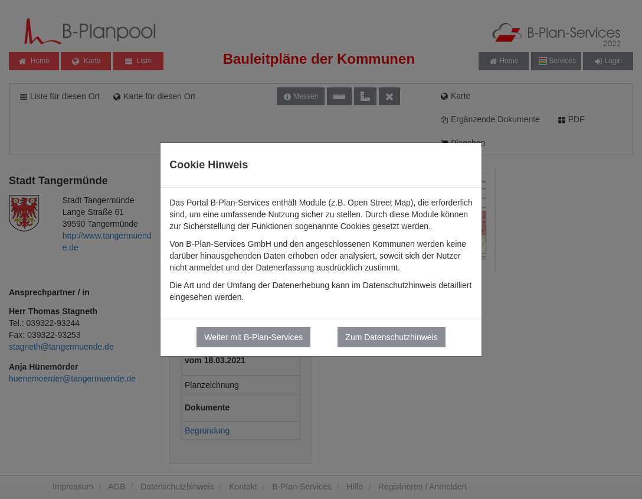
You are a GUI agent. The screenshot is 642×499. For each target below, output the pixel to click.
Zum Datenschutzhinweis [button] (391, 337)
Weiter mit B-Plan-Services (253, 337)
